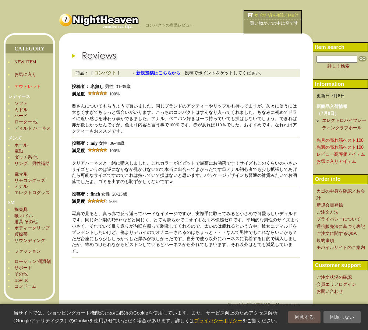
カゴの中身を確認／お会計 (276, 15)
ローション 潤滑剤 (32, 261)
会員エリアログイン (336, 284)
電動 (18, 151)
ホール (21, 145)
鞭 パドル (23, 215)
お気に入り (25, 74)
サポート (23, 267)
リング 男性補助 (32, 163)
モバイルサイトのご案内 (340, 247)
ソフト (21, 103)
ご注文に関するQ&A (336, 233)
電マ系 (21, 174)
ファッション (27, 251)
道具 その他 (26, 221)
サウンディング (29, 240)
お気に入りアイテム (336, 161)
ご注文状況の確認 (334, 277)
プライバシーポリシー (218, 320)
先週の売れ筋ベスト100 (340, 147)
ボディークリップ (32, 228)
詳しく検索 (339, 66)
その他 (21, 274)
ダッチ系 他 (26, 157)
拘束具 (21, 209)
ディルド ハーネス (32, 128)
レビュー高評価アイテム (340, 154)
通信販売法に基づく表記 (340, 226)
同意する (304, 317)
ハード (21, 115)
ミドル (21, 109)
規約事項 (325, 240)
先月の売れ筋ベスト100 (340, 140)
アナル (21, 186)
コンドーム (25, 286)
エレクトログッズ (32, 192)
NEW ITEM (25, 61)
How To (21, 280)
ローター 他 (26, 121)
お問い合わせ (329, 291)
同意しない (342, 317)
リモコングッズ (29, 180)
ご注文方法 (327, 212)
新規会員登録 (329, 205)
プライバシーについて (338, 219)
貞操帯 (21, 234)
